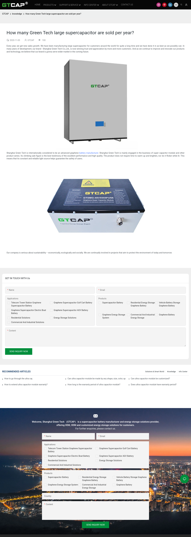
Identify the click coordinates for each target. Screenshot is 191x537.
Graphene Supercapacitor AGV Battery (71, 310)
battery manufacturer (88, 153)
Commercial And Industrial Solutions (27, 322)
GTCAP (5, 14)
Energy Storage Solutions (65, 318)
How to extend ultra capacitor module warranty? (25, 384)
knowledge (17, 14)
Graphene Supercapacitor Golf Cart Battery (73, 302)
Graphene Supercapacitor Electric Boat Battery (69, 456)
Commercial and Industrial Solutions (64, 465)
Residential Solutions (20, 318)
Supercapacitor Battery (112, 302)
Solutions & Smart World (154, 372)
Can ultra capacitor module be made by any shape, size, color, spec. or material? (96, 378)
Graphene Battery (167, 315)
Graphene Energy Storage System (63, 485)
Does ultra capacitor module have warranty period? (154, 384)
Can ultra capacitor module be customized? (150, 378)
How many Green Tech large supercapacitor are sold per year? (53, 14)
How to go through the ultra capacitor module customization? (18, 378)
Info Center (183, 372)
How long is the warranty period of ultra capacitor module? (94, 384)
